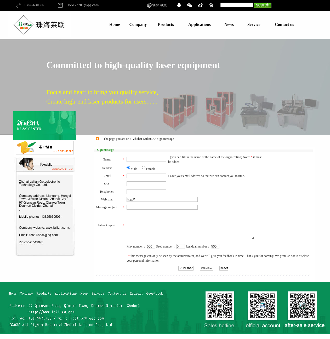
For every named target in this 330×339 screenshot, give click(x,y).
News (229, 24)
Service (253, 24)
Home (114, 24)
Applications (199, 24)
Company (138, 24)
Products (166, 24)
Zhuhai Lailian (142, 139)
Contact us (284, 24)
